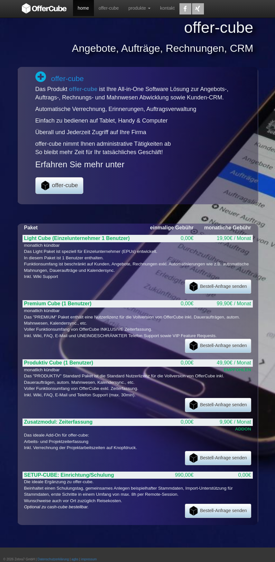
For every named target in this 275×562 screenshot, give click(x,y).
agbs (74, 559)
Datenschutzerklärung (53, 559)
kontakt (167, 8)
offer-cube (109, 8)
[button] (185, 8)
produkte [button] (139, 8)
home (83, 8)
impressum (89, 559)
